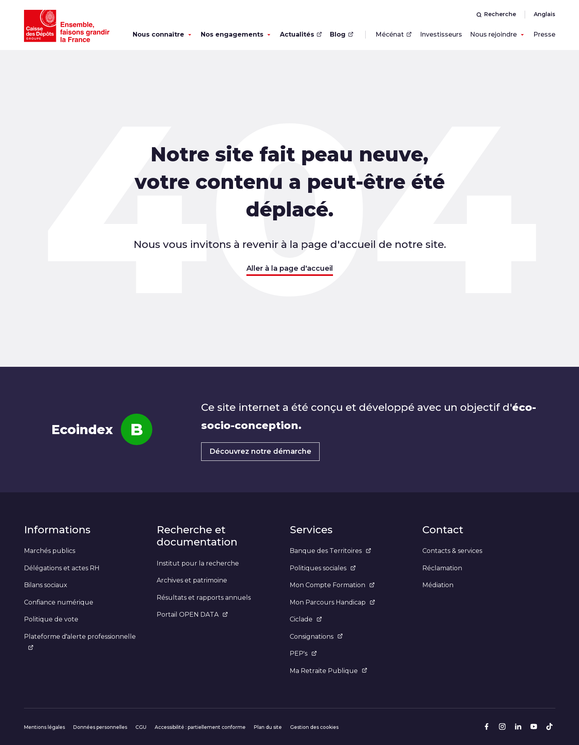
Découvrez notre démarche (260, 451)
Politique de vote (51, 619)
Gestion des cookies (314, 727)
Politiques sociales (323, 568)
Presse (544, 34)
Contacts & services (452, 551)
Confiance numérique (58, 602)
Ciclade (306, 619)
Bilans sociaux (45, 585)
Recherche (496, 14)
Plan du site (268, 727)
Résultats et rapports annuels (204, 597)
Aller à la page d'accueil (289, 268)
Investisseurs (441, 34)
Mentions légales (44, 727)
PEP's (303, 653)
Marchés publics (49, 551)
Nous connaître (158, 34)
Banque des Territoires (330, 551)
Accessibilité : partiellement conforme (200, 727)
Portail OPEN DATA (192, 614)
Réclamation (442, 568)
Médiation (437, 585)
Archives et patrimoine (192, 580)
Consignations (316, 636)
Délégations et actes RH (62, 568)
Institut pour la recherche (198, 563)
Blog (341, 34)
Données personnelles (100, 727)
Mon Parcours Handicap (332, 602)
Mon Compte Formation (332, 585)
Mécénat (394, 34)
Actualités (301, 34)
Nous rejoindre (493, 34)
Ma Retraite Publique (328, 671)
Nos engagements (232, 34)
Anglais (544, 14)
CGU (140, 727)
